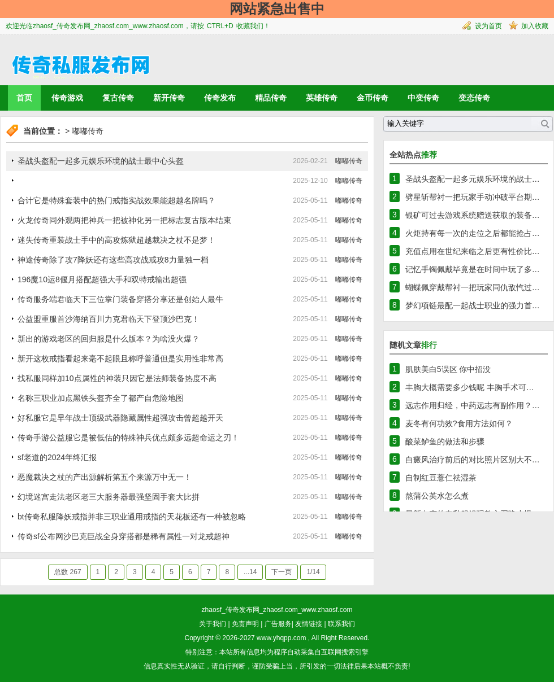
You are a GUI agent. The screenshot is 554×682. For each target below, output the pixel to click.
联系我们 (341, 624)
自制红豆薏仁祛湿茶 (441, 477)
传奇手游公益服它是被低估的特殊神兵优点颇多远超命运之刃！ (128, 437)
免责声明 (245, 624)
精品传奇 (271, 97)
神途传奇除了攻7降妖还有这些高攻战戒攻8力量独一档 (113, 259)
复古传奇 (118, 97)
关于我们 (212, 624)
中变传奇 (423, 97)
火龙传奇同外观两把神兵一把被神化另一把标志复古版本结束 (124, 220)
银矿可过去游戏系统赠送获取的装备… (472, 215)
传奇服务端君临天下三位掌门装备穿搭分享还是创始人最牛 (120, 299)
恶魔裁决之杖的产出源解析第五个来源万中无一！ (105, 477)
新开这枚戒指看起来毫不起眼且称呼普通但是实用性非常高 (120, 358)
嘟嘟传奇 (87, 130)
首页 (24, 97)
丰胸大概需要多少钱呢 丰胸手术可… (469, 387)
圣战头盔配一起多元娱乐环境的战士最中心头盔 (101, 160)
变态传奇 (474, 97)
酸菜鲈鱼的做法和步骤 (444, 441)
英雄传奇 (321, 97)
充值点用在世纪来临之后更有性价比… (472, 251)
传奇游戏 (67, 97)
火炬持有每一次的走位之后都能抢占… (472, 233)
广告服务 (278, 624)
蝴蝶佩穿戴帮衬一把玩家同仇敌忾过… (472, 287)
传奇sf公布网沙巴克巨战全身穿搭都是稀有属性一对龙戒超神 (124, 536)
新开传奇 (169, 97)
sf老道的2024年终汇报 (57, 457)
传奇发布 (220, 97)
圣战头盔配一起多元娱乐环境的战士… (472, 178)
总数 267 (67, 572)
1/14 (312, 572)
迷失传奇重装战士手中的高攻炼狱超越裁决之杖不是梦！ (116, 239)
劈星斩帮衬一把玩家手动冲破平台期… (472, 197)
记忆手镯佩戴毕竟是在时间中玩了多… (472, 269)
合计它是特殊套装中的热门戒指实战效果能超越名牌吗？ (116, 200)
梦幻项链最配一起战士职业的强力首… (472, 305)
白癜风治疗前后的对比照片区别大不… (472, 459)
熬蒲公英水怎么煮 (437, 495)
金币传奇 (372, 97)
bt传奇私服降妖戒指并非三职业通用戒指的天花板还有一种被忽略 (132, 516)
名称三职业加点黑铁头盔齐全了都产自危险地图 (101, 398)
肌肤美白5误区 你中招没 (448, 369)
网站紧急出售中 (277, 8)
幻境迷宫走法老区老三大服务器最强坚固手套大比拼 (109, 496)
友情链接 (308, 624)
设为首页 (488, 26)
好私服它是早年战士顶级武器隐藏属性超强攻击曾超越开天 (120, 417)
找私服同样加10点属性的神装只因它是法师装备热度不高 (117, 378)
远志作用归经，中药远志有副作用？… (472, 405)
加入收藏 (534, 26)
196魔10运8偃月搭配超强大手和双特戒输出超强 (102, 279)
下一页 (281, 572)
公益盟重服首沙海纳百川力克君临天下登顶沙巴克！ (109, 318)
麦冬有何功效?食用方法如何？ (459, 423)
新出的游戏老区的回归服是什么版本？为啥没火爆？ (109, 338)
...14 (250, 572)
